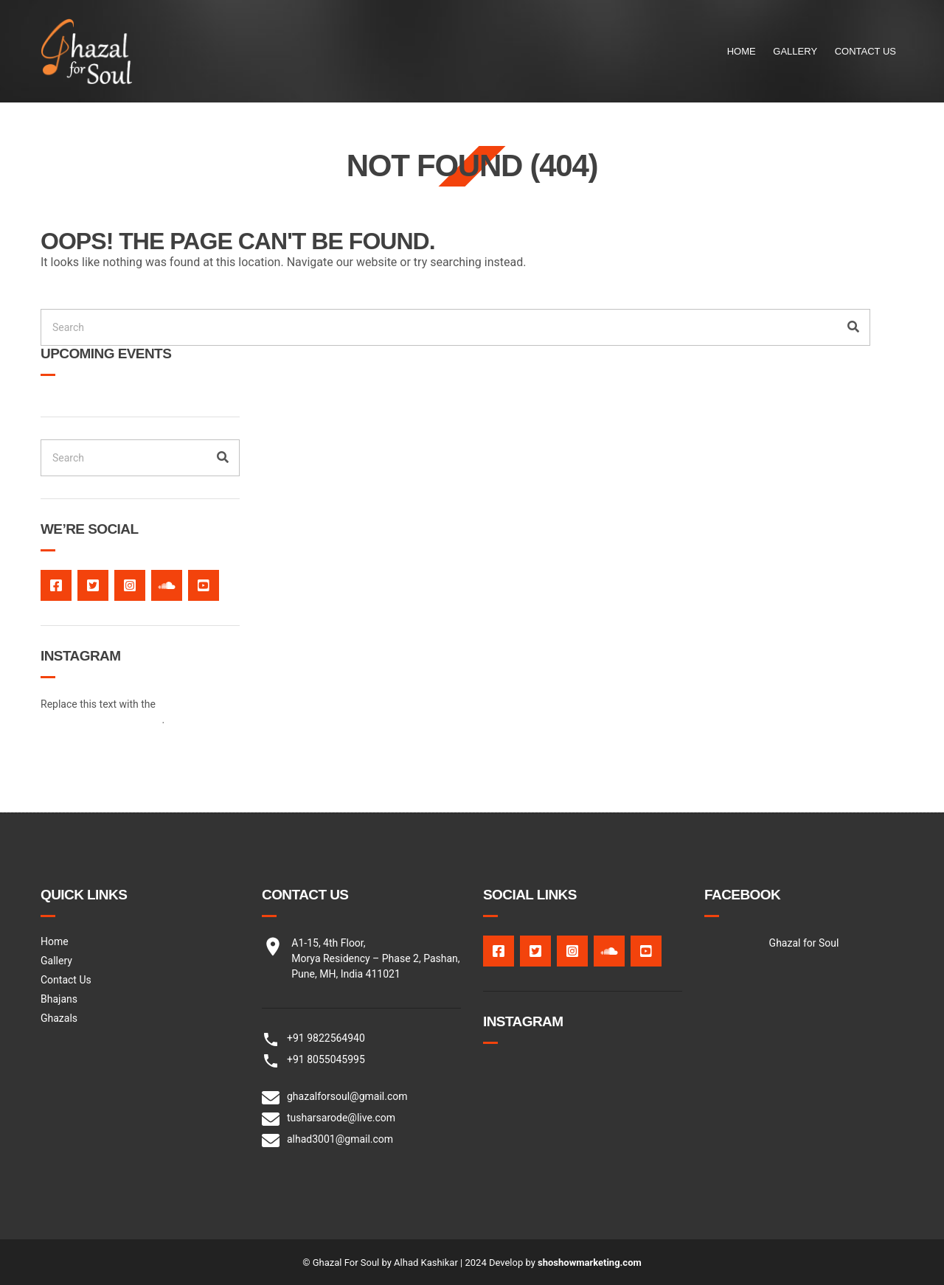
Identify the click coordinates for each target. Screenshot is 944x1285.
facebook (56, 585)
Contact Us (865, 51)
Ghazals (59, 1018)
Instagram (129, 585)
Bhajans (59, 999)
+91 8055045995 (326, 1059)
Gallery (795, 51)
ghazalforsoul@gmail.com (347, 1096)
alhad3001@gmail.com (340, 1139)
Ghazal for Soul (804, 943)
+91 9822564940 (326, 1038)
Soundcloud (166, 585)
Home (741, 51)
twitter (92, 585)
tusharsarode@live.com (341, 1118)
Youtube (203, 585)
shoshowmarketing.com (590, 1262)
